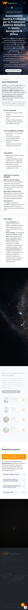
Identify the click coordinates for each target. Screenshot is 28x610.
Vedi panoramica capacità (13, 70)
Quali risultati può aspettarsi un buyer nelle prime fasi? (12, 486)
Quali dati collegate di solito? (11, 474)
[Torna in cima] (23, 605)
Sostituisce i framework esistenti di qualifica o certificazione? (13, 456)
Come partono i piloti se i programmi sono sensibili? (10, 480)
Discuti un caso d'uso (14, 73)
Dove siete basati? (8, 492)
